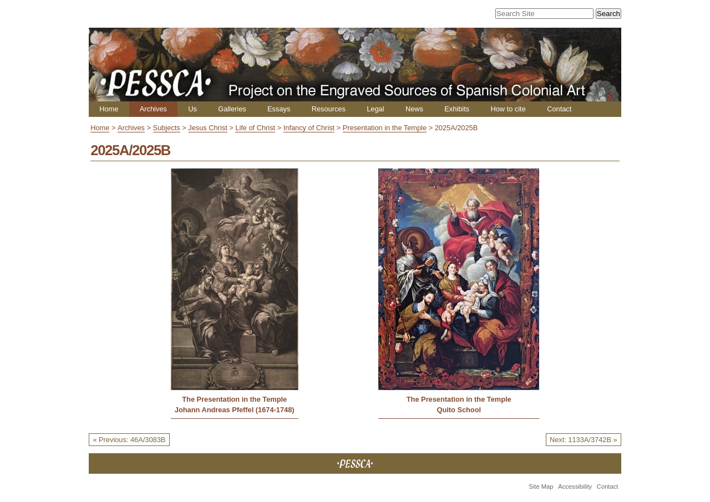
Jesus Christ (207, 128)
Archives (153, 109)
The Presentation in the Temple (234, 399)
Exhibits (456, 109)
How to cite (507, 109)
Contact (559, 109)
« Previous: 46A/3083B (129, 440)
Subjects (166, 128)
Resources (329, 109)
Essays (278, 109)
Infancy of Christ (308, 128)
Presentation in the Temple (385, 128)
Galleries (232, 109)
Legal (375, 109)
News (414, 109)
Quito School (459, 410)
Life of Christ (255, 128)
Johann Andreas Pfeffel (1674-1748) (235, 410)
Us (192, 109)
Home (108, 109)
